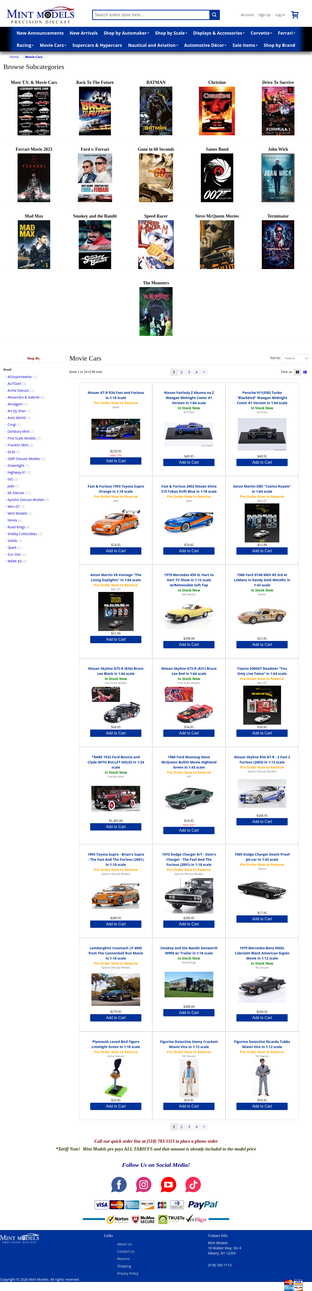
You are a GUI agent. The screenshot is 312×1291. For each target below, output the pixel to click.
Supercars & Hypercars (97, 45)
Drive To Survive (278, 107)
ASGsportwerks (20, 376)
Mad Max (34, 241)
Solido (12, 540)
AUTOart (14, 383)
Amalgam (15, 404)
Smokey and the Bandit (95, 241)
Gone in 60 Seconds (156, 174)
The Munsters (156, 308)
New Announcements (40, 33)
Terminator (278, 241)
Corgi (12, 424)
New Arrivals (84, 33)
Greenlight (16, 465)
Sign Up (264, 14)
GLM (11, 452)
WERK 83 (15, 561)
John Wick (278, 174)
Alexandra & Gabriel (23, 397)
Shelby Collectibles (22, 533)
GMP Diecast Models (24, 458)
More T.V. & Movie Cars (34, 107)
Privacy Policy (127, 1273)
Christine (217, 107)
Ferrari (286, 33)
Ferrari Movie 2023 (34, 174)
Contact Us (126, 1251)
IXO (10, 479)
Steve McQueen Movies (217, 241)
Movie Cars (53, 45)
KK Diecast (16, 492)
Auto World (17, 417)
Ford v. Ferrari (95, 174)
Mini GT (14, 506)
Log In (280, 14)
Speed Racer (156, 241)
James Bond (217, 174)
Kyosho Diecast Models (26, 499)
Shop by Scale (171, 33)
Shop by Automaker (126, 33)
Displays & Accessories (218, 33)
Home (14, 57)
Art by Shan (17, 411)
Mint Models (17, 513)
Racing (25, 45)
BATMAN (156, 107)
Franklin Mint (18, 445)
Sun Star (14, 554)
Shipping (124, 1266)
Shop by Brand (279, 45)
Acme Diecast (18, 390)
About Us (124, 1244)
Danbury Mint (18, 431)
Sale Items (245, 45)
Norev (12, 520)
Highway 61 (17, 472)
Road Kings (16, 527)
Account (247, 14)
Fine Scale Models (22, 438)
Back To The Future (95, 107)
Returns (123, 1258)
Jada (11, 486)
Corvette (261, 33)
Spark (12, 547)
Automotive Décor (205, 45)
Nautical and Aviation (153, 45)
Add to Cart (116, 461)
